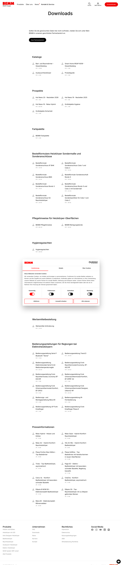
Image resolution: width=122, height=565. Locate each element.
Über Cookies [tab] (87, 268)
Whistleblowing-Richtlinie (70, 542)
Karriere (34, 538)
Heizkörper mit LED (9, 532)
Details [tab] (61, 268)
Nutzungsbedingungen (69, 535)
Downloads (35, 532)
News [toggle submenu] (37, 4)
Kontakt (34, 542)
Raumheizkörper (8, 542)
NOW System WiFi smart (11, 551)
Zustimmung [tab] (35, 268)
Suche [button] (89, 4)
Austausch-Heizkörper (10, 545)
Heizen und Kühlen (9, 529)
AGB (63, 538)
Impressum (65, 529)
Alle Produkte (7, 554)
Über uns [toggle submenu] (29, 4)
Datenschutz (66, 532)
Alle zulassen (86, 301)
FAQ (33, 529)
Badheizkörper (7, 538)
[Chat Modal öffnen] (119, 562)
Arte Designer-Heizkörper (11, 535)
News (34, 535)
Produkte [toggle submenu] (20, 4)
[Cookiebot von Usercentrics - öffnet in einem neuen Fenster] (90, 262)
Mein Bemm (98, 4)
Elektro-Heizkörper (9, 548)
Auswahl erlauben (60, 301)
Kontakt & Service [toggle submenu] (47, 4)
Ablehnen (36, 301)
